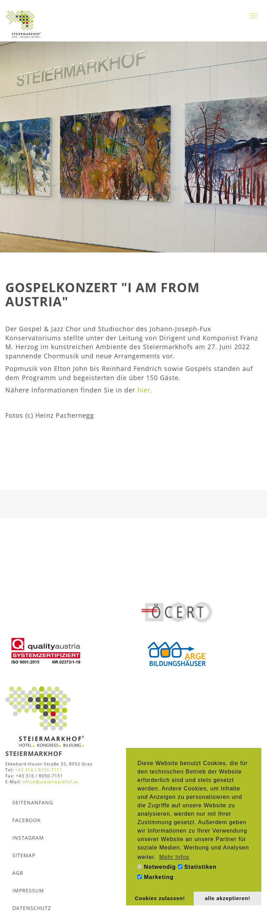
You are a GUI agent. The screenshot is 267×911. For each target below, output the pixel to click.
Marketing (155, 877)
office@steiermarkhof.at (50, 782)
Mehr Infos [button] (174, 857)
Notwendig (156, 867)
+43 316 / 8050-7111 (38, 770)
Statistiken (197, 867)
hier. (145, 390)
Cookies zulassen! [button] (160, 898)
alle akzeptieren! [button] (227, 898)
